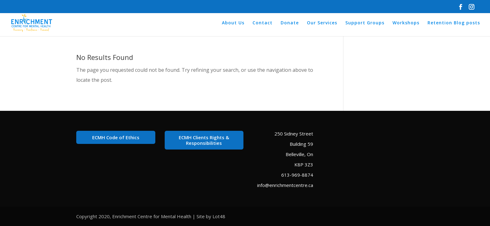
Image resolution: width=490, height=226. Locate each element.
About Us (233, 23)
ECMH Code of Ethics (115, 137)
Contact (262, 23)
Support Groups (364, 23)
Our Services (322, 23)
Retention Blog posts (454, 23)
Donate (290, 23)
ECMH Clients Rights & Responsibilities (204, 140)
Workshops (405, 23)
